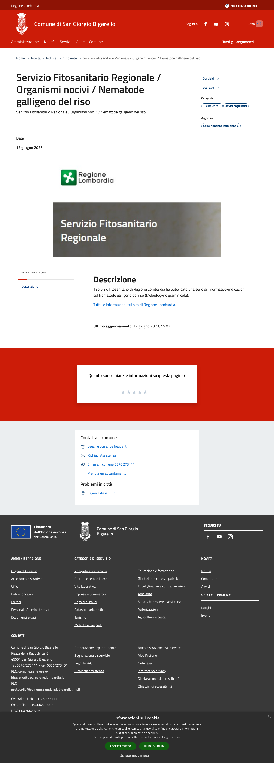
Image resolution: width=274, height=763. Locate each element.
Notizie (51, 58)
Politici (16, 601)
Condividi (211, 78)
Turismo (80, 617)
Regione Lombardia (25, 5)
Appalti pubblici (85, 601)
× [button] (269, 716)
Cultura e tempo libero (90, 578)
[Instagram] (219, 24)
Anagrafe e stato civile (90, 571)
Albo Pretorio (147, 655)
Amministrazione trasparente (159, 647)
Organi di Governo (24, 571)
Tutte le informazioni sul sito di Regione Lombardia (134, 305)
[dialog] (137, 737)
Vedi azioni (212, 87)
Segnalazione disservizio (92, 655)
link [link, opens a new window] (178, 737)
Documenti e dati (23, 617)
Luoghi (206, 607)
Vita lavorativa (85, 586)
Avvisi (205, 586)
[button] (137, 756)
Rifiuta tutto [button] (154, 746)
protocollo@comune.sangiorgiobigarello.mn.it (45, 689)
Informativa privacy (152, 670)
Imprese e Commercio (90, 594)
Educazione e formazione (156, 570)
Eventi (206, 615)
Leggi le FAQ (83, 663)
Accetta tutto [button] (120, 746)
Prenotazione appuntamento (95, 647)
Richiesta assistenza (89, 670)
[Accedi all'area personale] (241, 6)
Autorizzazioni (148, 609)
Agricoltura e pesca (152, 617)
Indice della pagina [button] (33, 272)
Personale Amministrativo (30, 609)
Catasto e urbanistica (89, 609)
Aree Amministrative (26, 578)
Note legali (145, 663)
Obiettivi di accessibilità (155, 686)
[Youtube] (209, 24)
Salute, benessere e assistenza (160, 601)
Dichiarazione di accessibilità (158, 678)
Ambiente (70, 58)
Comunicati (209, 578)
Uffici (15, 586)
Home (20, 58)
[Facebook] (198, 24)
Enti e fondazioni (23, 594)
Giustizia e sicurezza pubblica (159, 578)
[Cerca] (258, 24)
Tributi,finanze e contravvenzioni (162, 586)
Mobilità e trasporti (88, 625)
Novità (36, 58)
